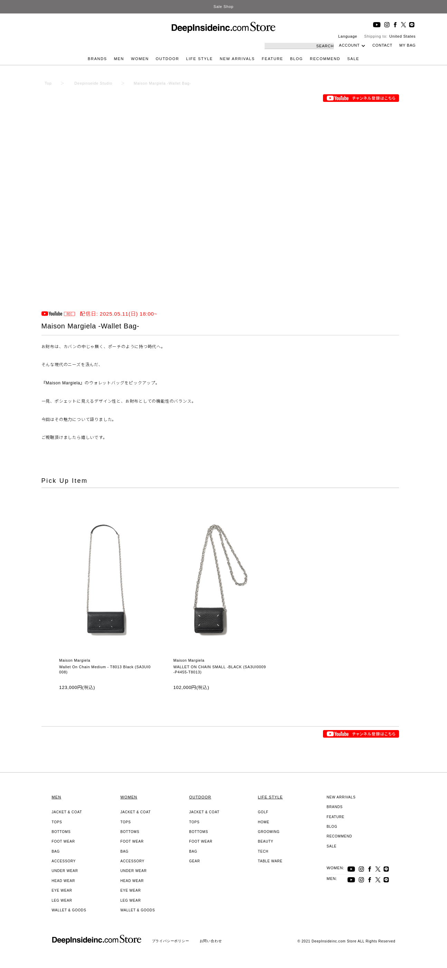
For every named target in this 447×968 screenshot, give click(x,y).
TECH (263, 851)
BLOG (296, 59)
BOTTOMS (61, 832)
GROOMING (269, 832)
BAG (56, 851)
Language (347, 36)
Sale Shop (223, 6)
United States (402, 36)
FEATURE (272, 59)
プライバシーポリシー (170, 941)
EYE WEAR (62, 890)
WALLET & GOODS (69, 910)
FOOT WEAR (63, 841)
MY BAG (407, 45)
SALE (353, 59)
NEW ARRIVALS (237, 59)
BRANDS (97, 59)
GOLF (263, 812)
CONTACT (382, 45)
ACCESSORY (64, 861)
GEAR (194, 861)
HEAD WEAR (63, 881)
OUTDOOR (167, 59)
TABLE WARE (270, 861)
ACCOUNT (349, 45)
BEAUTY (266, 841)
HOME (263, 822)
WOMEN (140, 59)
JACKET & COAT (67, 812)
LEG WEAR (62, 900)
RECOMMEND (325, 59)
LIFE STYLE (199, 59)
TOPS (57, 822)
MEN (119, 59)
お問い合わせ (211, 941)
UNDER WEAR (65, 871)
